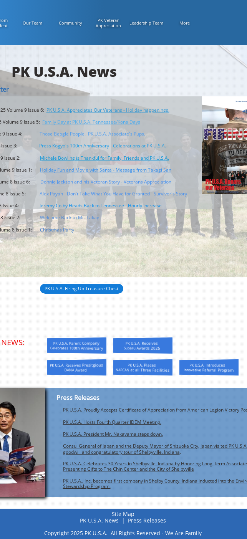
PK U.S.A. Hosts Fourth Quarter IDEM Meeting (111, 422)
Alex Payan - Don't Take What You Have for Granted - (97, 193)
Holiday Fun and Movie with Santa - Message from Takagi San (105, 170)
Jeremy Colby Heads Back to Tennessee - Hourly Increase (101, 205)
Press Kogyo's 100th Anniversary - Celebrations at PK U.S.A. (102, 145)
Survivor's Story (170, 193)
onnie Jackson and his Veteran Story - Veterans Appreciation (107, 182)
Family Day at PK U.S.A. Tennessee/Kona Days (91, 122)
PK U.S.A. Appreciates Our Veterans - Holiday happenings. (107, 110)
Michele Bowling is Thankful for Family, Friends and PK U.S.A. (104, 158)
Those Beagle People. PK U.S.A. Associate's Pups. (92, 134)
